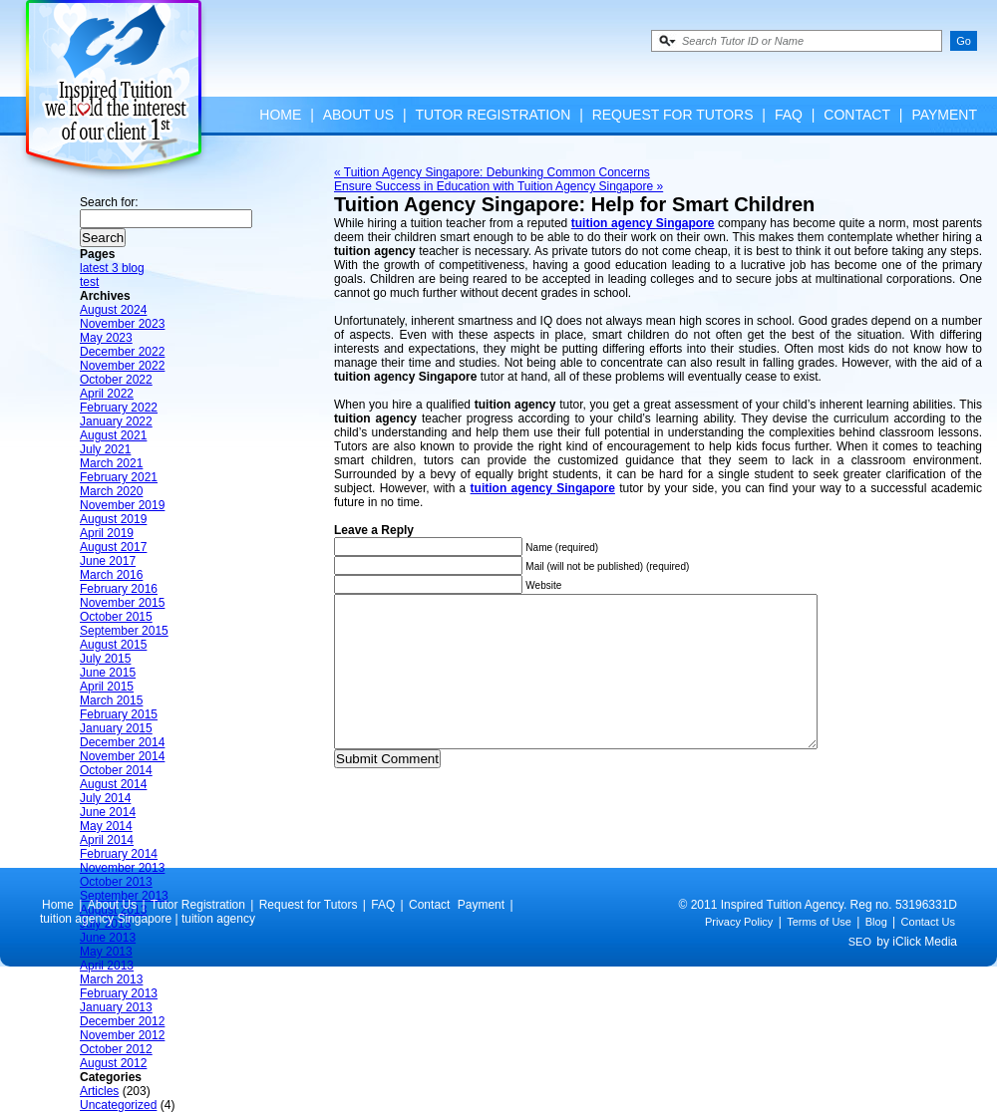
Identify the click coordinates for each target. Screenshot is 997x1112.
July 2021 (105, 449)
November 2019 (122, 505)
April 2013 (107, 966)
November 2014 (122, 756)
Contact (857, 115)
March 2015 (111, 700)
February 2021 (119, 477)
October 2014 (116, 770)
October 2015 (116, 617)
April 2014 (107, 840)
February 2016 (119, 589)
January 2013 (116, 1007)
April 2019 (107, 533)
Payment (944, 115)
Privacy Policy (739, 952)
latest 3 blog (112, 268)
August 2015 (113, 645)
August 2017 (113, 547)
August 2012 (113, 1063)
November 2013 (122, 868)
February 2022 (119, 408)
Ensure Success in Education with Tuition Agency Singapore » (498, 186)
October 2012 (116, 1049)
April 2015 (107, 687)
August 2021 (113, 435)
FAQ (789, 115)
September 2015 (124, 631)
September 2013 (124, 896)
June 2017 (108, 561)
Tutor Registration (492, 115)
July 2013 (105, 924)
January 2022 (116, 421)
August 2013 (113, 910)
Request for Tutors (673, 115)
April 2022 (107, 394)
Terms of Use (819, 952)
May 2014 (106, 826)
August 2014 (113, 784)
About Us (358, 115)
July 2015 (105, 659)
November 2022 (122, 366)
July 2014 (105, 798)
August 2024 (113, 310)
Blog (876, 952)
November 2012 (122, 1035)
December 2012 (122, 1021)
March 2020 (111, 491)
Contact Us (928, 952)
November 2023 (122, 324)
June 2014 (108, 812)
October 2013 (116, 882)
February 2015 (119, 714)
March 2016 (111, 575)
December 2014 (122, 742)
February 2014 (119, 854)
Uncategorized (118, 1105)
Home (280, 115)
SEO (859, 971)
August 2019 (113, 519)
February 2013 (119, 993)
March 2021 (111, 463)
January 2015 (116, 728)
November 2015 (122, 603)
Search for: (109, 202)
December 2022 (122, 352)
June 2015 (108, 673)
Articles (99, 1091)
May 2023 (106, 338)
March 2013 (111, 979)
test (89, 282)
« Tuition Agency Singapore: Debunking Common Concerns (492, 172)
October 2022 (116, 380)
